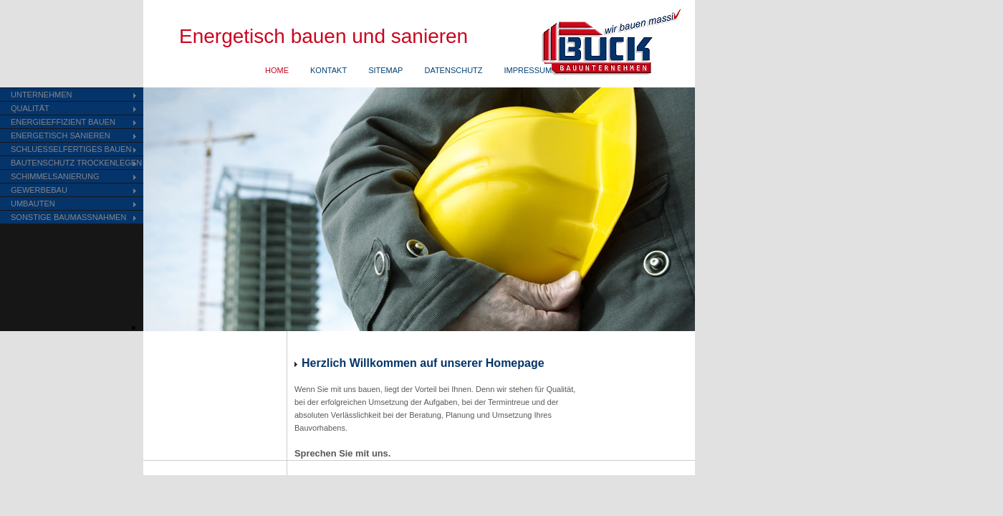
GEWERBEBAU (39, 190)
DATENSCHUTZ (453, 70)
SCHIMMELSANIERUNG (55, 176)
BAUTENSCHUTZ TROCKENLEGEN (76, 162)
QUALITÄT (30, 108)
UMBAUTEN (33, 203)
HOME (277, 70)
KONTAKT (328, 70)
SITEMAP (385, 70)
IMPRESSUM (528, 70)
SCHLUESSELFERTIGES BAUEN (71, 149)
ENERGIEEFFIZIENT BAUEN (63, 122)
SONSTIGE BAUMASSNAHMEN (68, 217)
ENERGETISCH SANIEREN (60, 135)
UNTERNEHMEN (41, 94)
